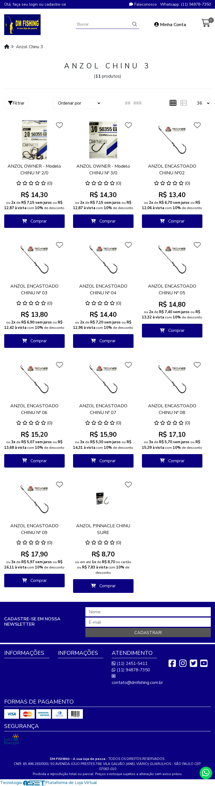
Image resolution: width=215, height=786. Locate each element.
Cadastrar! (148, 632)
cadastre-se (55, 4)
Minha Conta (170, 25)
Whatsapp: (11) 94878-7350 (185, 4)
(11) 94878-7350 (131, 670)
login (34, 4)
